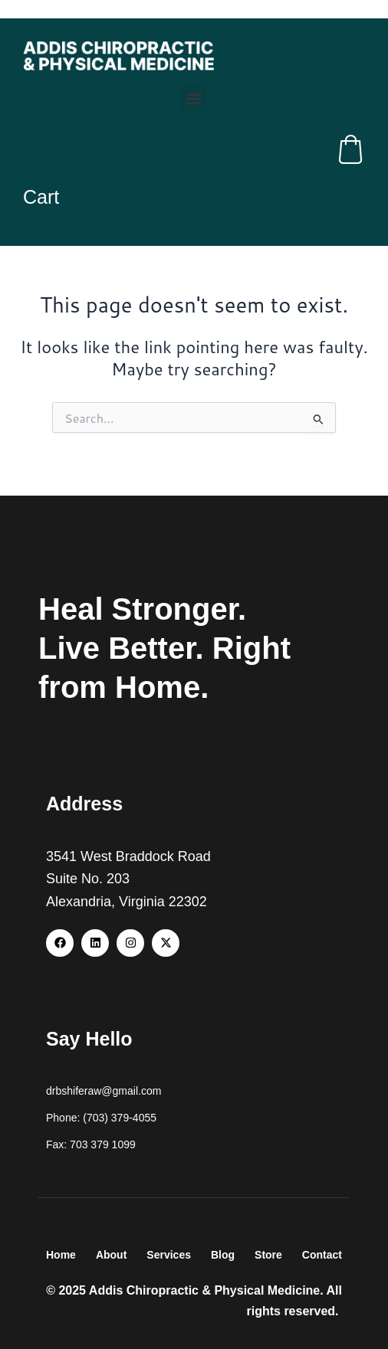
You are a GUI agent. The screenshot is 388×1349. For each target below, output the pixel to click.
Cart (41, 197)
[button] (194, 98)
